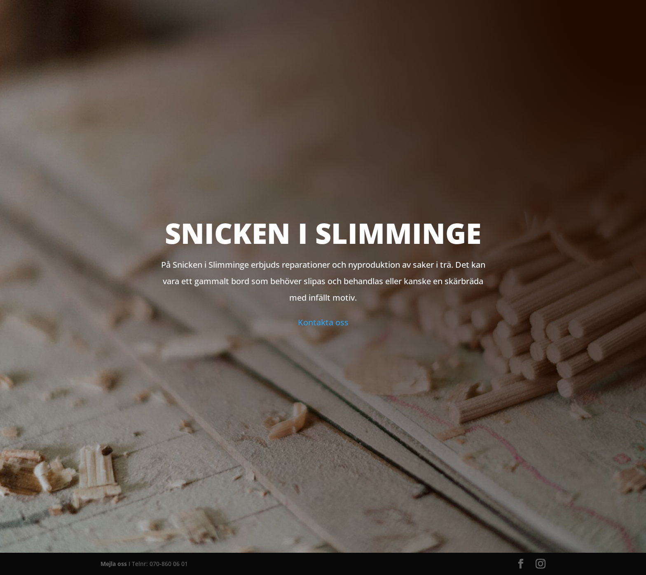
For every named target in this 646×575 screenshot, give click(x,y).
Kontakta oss (323, 322)
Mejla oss (114, 564)
